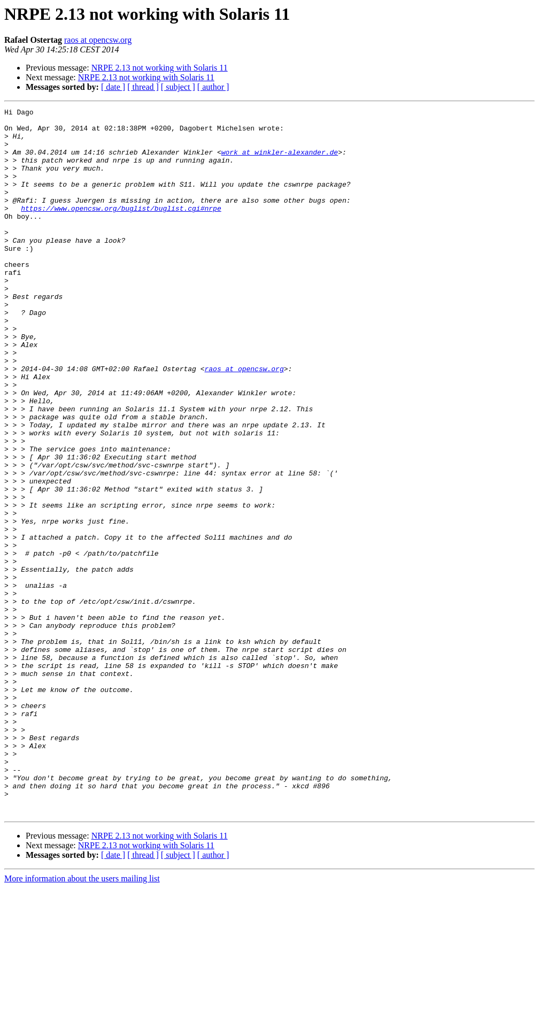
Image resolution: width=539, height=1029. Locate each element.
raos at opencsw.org (98, 39)
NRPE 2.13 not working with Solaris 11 (159, 67)
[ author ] (213, 86)
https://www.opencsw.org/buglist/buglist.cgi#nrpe (121, 229)
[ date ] (113, 86)
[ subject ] (178, 86)
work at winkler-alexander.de (279, 161)
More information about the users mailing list (82, 1019)
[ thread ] (143, 86)
